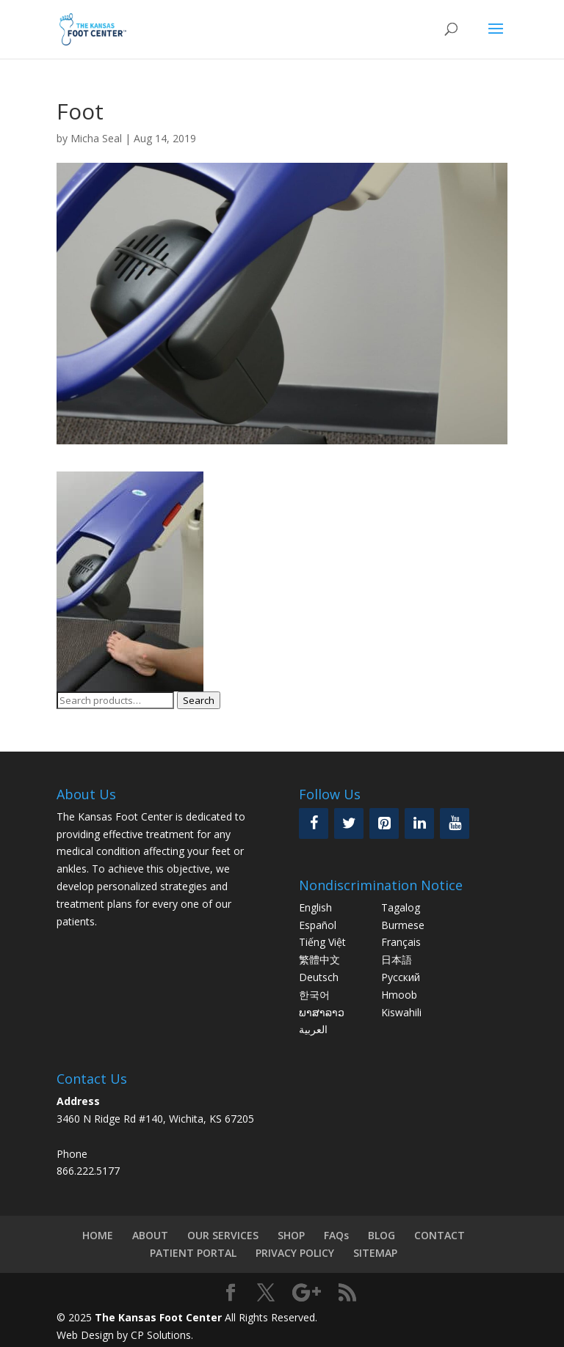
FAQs (336, 1235)
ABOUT (150, 1235)
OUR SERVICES (222, 1235)
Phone (72, 1154)
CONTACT (439, 1235)
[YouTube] (454, 823)
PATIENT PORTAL (193, 1253)
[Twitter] (349, 823)
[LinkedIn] (419, 823)
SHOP (291, 1235)
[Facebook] (313, 823)
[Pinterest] (384, 823)
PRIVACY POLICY (295, 1253)
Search (198, 700)
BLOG (381, 1235)
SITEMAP (375, 1253)
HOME (97, 1235)
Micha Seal (96, 138)
